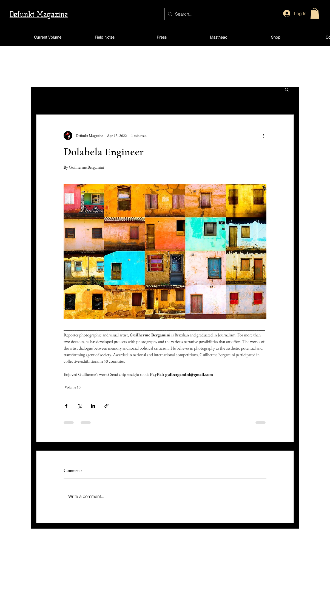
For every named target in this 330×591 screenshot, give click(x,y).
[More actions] (263, 135)
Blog (144, 577)
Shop (145, 565)
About (38, 577)
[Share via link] (106, 405)
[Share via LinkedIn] (93, 405)
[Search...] (205, 14)
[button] (314, 13)
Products (205, 577)
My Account (209, 565)
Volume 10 (73, 387)
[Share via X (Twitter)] (79, 405)
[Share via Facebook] (66, 405)
